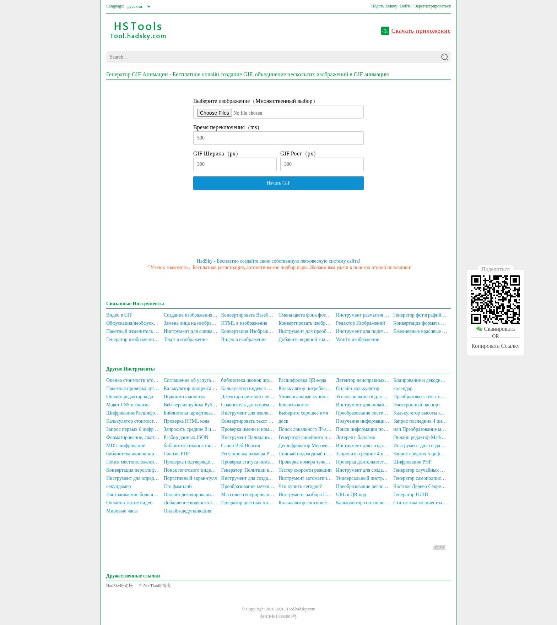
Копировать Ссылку (495, 346)
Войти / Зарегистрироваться (425, 6)
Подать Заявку (384, 6)
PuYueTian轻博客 (155, 585)
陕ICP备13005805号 (278, 616)
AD (439, 547)
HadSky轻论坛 (119, 585)
